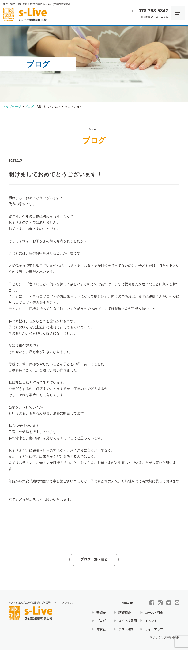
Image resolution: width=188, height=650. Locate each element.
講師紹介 (124, 612)
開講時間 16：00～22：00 (150, 12)
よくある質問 (127, 620)
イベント (151, 620)
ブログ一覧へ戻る (94, 561)
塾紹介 (101, 612)
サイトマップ (154, 629)
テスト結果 (126, 629)
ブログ (101, 620)
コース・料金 (154, 612)
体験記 (101, 629)
